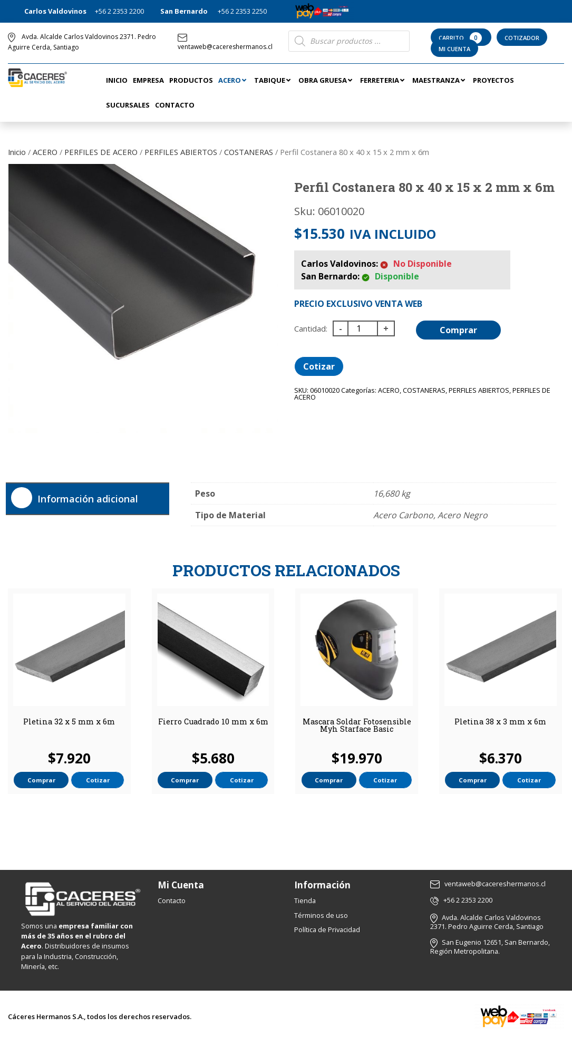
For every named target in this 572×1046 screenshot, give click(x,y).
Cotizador (522, 38)
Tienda (305, 900)
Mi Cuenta (454, 49)
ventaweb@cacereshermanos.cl (225, 42)
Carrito (461, 38)
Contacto (172, 900)
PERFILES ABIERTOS (180, 152)
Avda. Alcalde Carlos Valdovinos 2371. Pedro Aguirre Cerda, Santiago (487, 922)
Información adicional (87, 498)
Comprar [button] (41, 780)
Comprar (458, 330)
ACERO (45, 152)
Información (322, 885)
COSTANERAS (248, 152)
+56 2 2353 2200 (119, 11)
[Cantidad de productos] (362, 328)
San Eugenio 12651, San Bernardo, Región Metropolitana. (490, 946)
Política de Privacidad (327, 929)
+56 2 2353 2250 (242, 11)
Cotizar (319, 366)
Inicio (17, 152)
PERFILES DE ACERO (101, 152)
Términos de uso (321, 915)
